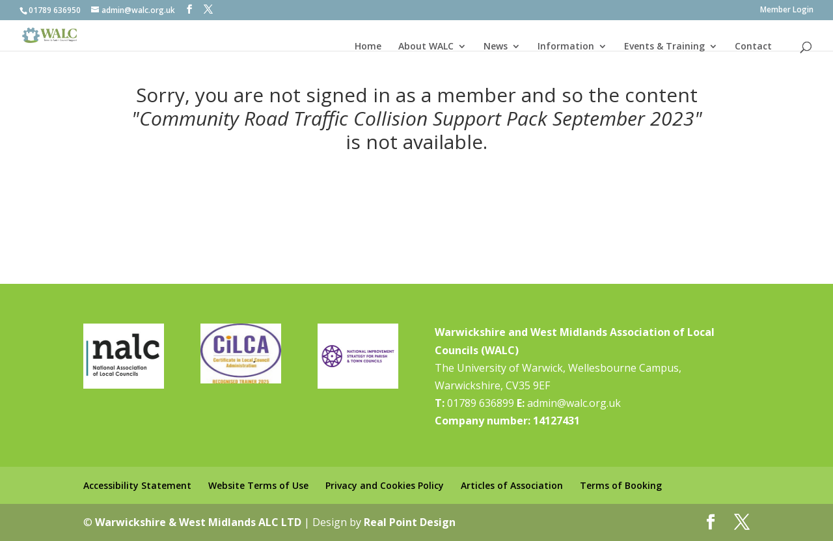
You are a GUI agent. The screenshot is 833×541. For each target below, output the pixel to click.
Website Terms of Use (258, 485)
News (496, 46)
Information (566, 46)
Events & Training (664, 46)
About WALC (426, 46)
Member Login (786, 10)
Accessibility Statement (137, 485)
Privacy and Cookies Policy (384, 485)
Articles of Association (512, 485)
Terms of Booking (621, 485)
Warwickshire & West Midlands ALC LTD (198, 522)
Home (368, 46)
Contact (753, 46)
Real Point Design (410, 522)
